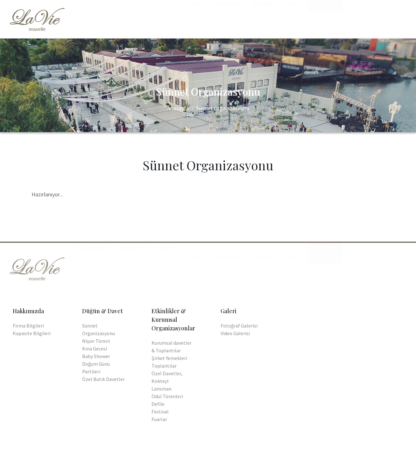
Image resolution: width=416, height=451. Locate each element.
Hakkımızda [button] (91, 17)
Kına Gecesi (94, 348)
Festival (160, 411)
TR (352, 21)
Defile (158, 404)
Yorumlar (227, 17)
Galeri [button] (167, 17)
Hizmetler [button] (133, 17)
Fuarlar (159, 419)
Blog (292, 17)
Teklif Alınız (325, 21)
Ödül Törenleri (167, 396)
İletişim (263, 17)
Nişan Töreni (96, 341)
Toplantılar (164, 366)
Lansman (162, 388)
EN (365, 21)
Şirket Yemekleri (169, 358)
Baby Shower (96, 356)
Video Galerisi (235, 333)
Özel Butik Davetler (103, 379)
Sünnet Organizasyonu (222, 108)
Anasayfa (178, 108)
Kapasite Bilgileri (32, 333)
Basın (195, 17)
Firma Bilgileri (28, 325)
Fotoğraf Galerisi (239, 325)
